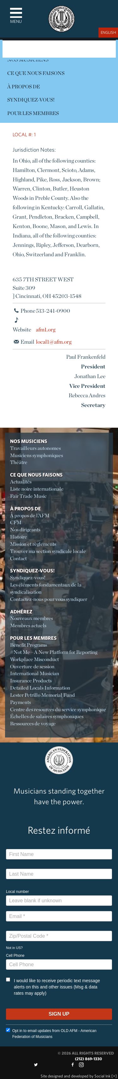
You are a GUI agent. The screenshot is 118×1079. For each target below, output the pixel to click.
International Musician (34, 673)
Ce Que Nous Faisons (36, 73)
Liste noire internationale (37, 489)
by (75, 1076)
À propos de (23, 87)
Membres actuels (28, 625)
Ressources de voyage (33, 724)
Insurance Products (31, 681)
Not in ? (14, 948)
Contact (18, 558)
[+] (114, 1076)
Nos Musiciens (28, 441)
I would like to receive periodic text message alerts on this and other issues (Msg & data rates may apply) (53, 986)
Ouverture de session (32, 667)
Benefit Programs (28, 645)
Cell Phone (15, 955)
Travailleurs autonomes (35, 448)
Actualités (20, 482)
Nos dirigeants (25, 530)
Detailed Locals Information (40, 688)
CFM (15, 522)
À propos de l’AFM (29, 516)
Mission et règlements (33, 544)
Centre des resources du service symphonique (58, 709)
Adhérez (21, 611)
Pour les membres (33, 113)
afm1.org (45, 329)
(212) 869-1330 (88, 1058)
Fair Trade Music (28, 496)
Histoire (18, 537)
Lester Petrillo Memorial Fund (42, 695)
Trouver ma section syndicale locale (48, 551)
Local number (17, 891)
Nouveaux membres (31, 618)
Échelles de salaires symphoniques (46, 716)
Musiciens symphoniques (36, 455)
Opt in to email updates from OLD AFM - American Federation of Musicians (51, 1033)
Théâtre (18, 462)
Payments (20, 702)
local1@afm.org (53, 341)
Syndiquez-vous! (30, 100)
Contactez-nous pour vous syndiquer (48, 599)
